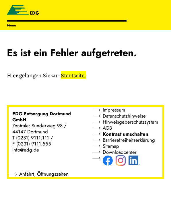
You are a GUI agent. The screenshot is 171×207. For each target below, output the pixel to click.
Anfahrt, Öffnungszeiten (44, 173)
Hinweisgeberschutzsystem (130, 121)
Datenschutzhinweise (124, 115)
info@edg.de (25, 149)
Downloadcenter (120, 152)
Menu (11, 25)
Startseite (72, 75)
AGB (107, 127)
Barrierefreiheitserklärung (129, 140)
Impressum (114, 109)
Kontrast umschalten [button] (125, 134)
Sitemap (111, 146)
